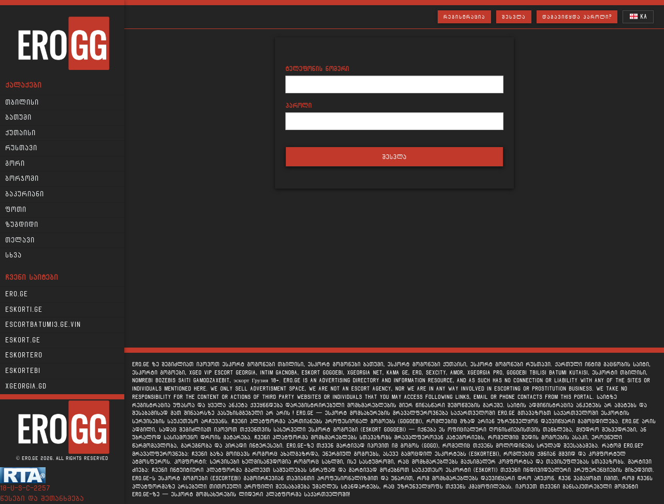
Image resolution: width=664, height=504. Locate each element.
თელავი (20, 240)
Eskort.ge (22, 340)
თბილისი (22, 102)
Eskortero (23, 355)
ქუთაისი (20, 133)
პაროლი (298, 105)
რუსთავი (21, 148)
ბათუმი (18, 117)
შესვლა (514, 17)
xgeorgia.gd (26, 386)
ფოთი (15, 210)
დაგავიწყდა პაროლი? (577, 17)
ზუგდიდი (21, 225)
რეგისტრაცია (464, 17)
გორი (15, 164)
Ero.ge (16, 294)
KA (638, 16)
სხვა (13, 255)
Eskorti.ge (23, 310)
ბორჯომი (22, 179)
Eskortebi (22, 371)
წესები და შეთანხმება (42, 498)
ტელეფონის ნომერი (317, 68)
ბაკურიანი (24, 194)
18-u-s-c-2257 (25, 488)
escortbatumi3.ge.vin (43, 325)
